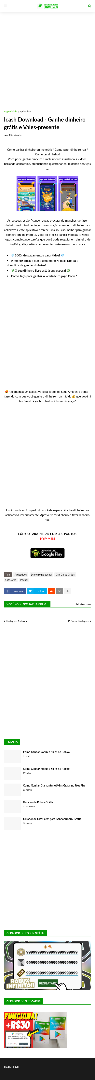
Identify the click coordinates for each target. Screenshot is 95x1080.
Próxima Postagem (78, 621)
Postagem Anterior (16, 621)
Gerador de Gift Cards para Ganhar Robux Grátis (52, 819)
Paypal (24, 579)
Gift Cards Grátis (65, 574)
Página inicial (11, 111)
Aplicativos (25, 111)
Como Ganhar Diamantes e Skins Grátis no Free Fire (54, 785)
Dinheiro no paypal (41, 574)
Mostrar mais (83, 604)
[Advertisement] (47, 59)
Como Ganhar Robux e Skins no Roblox (46, 752)
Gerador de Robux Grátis (38, 802)
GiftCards (10, 579)
